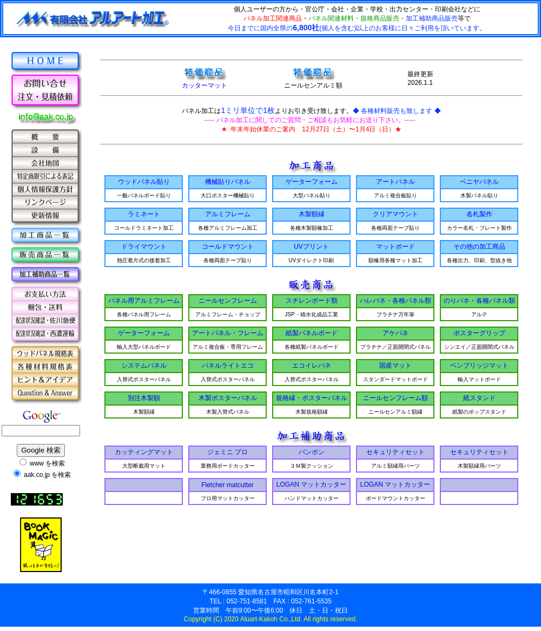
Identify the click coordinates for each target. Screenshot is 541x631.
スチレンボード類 (312, 300)
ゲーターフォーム (312, 181)
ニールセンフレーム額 (395, 398)
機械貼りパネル (227, 181)
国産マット (395, 365)
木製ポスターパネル (228, 398)
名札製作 (479, 214)
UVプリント (311, 246)
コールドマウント (228, 246)
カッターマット (204, 82)
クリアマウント (395, 214)
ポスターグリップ (479, 333)
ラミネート (144, 214)
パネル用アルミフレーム (144, 300)
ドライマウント (144, 246)
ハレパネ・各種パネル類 (395, 300)
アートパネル (395, 181)
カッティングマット (144, 452)
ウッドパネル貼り (144, 181)
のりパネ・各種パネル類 (479, 300)
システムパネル (144, 365)
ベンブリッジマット (479, 365)
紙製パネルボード (312, 333)
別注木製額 (144, 398)
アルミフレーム (227, 214)
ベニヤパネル (479, 181)
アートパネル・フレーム (227, 333)
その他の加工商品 (479, 246)
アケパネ (395, 333)
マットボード (395, 246)
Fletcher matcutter (227, 485)
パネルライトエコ (228, 365)
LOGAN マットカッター (311, 484)
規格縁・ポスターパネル (311, 398)
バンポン (312, 452)
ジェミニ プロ (227, 452)
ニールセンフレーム (228, 300)
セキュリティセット (395, 452)
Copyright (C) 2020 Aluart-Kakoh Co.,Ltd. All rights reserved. (271, 619)
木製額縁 (312, 214)
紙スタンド (479, 398)
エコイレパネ (311, 365)
